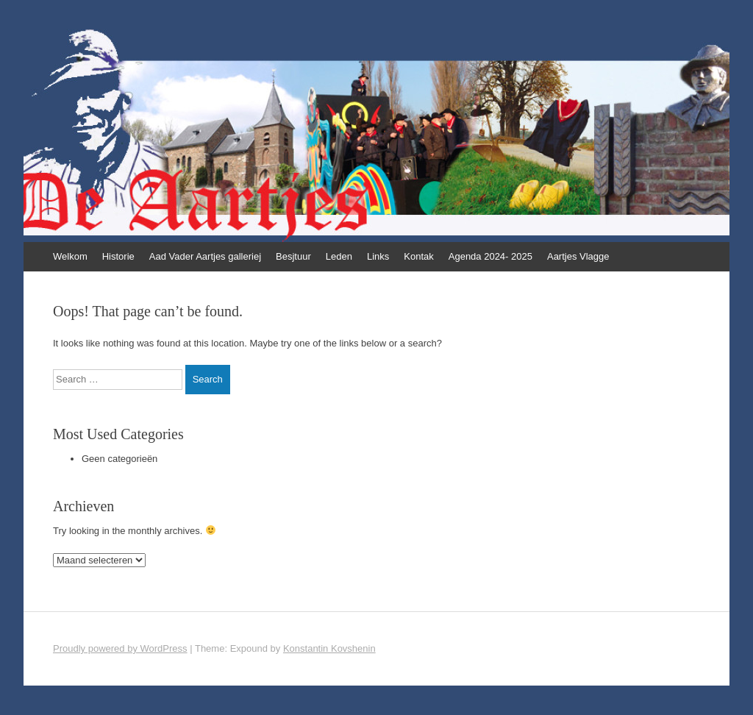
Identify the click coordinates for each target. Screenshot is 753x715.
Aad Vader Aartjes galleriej (205, 256)
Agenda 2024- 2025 (490, 256)
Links (378, 256)
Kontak (418, 256)
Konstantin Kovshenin (329, 648)
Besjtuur (293, 256)
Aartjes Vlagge (578, 256)
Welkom (70, 256)
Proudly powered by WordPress (120, 648)
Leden (339, 256)
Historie (118, 256)
